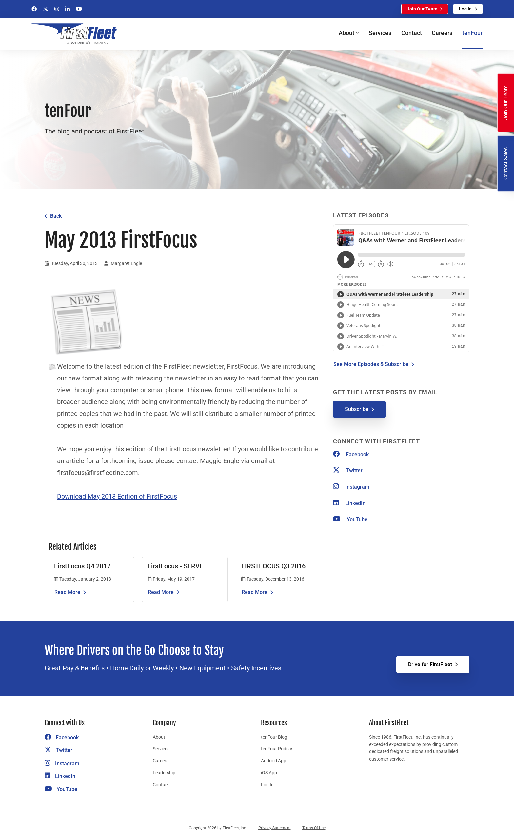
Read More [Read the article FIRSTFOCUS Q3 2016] (254, 592)
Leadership (164, 772)
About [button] (346, 33)
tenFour (472, 33)
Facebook (351, 454)
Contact (411, 33)
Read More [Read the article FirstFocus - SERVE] (161, 592)
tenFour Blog (274, 737)
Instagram (351, 487)
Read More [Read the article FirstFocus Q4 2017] (67, 592)
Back (56, 216)
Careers (442, 33)
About (159, 737)
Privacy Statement (274, 828)
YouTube (350, 519)
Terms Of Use (314, 828)
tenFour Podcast (278, 748)
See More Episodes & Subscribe (370, 364)
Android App (273, 760)
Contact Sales (506, 163)
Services (380, 33)
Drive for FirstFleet (430, 664)
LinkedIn (349, 503)
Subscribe (356, 409)
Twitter (348, 470)
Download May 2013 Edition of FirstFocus (117, 496)
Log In (465, 8)
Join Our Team (422, 8)
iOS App (269, 772)
